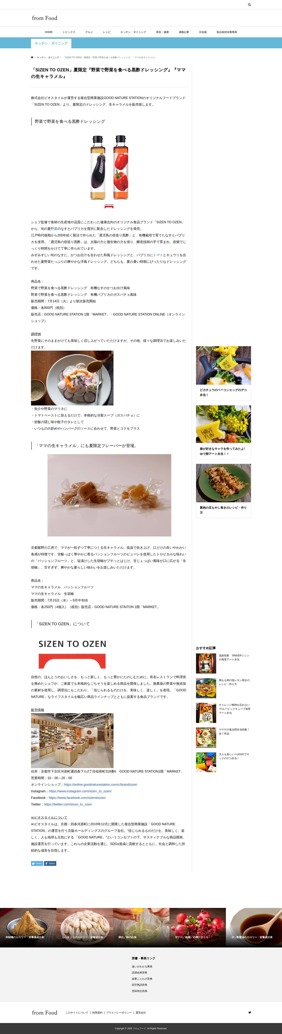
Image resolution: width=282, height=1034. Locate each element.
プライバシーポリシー (119, 1012)
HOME (49, 32)
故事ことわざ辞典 (142, 978)
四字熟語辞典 (139, 984)
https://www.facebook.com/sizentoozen (77, 798)
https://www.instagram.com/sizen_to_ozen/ (80, 791)
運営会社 (141, 1012)
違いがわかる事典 (142, 966)
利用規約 (97, 1012)
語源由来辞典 (139, 972)
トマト (158, 255)
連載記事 (184, 32)
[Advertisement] (223, 202)
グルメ (89, 32)
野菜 (54, 229)
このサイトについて (76, 1012)
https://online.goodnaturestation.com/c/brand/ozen (100, 784)
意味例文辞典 (139, 991)
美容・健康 (162, 32)
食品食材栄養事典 (227, 32)
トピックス (69, 32)
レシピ (107, 32)
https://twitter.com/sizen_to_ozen (68, 804)
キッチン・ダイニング (133, 32)
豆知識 (203, 32)
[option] (28, 927)
